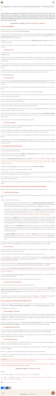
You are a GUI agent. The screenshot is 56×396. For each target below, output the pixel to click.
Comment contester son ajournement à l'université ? (22, 374)
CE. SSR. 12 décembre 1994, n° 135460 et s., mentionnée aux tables (22, 160)
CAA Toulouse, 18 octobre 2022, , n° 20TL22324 (29, 297)
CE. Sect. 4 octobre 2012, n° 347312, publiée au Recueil (24, 162)
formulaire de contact (34, 368)
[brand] (2, 2)
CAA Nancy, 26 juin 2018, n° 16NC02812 (45, 222)
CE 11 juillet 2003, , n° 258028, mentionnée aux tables (32, 235)
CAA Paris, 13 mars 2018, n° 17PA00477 (15, 319)
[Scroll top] (53, 393)
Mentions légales (23, 394)
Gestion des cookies (32, 394)
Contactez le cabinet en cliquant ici (36, 23)
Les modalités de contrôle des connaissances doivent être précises (35, 214)
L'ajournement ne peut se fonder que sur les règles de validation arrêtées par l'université (29, 270)
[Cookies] (3, 393)
